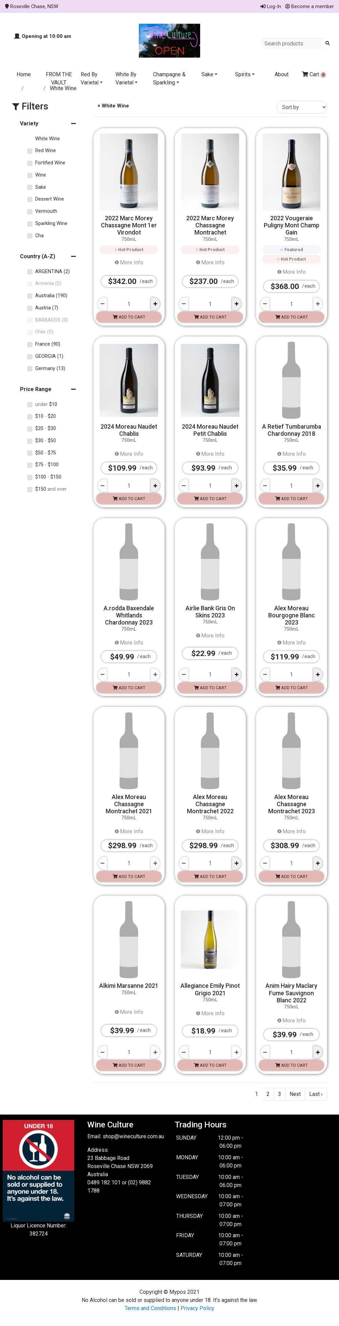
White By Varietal (125, 78)
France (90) (47, 344)
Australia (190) (51, 296)
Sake (207, 74)
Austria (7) (46, 308)
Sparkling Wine (51, 223)
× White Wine (112, 106)
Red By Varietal (90, 78)
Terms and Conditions (150, 1308)
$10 (46, 404)
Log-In (270, 6)
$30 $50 (45, 441)
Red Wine (45, 151)
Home (24, 74)
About (282, 74)
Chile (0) (44, 332)
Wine (40, 175)
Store (34, 88)
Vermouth (46, 211)
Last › (316, 1094)
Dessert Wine (49, 199)
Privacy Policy (197, 1308)
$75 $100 (47, 465)
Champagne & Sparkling (169, 78)
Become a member (309, 6)
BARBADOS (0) (51, 320)
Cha (39, 236)
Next (295, 1094)
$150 (51, 489)
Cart (314, 74)
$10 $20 (45, 416)
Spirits (243, 74)
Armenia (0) (48, 283)
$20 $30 (45, 428)
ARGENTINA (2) (52, 271)
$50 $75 (45, 453)
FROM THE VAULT (59, 78)
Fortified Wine (50, 163)
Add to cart (129, 317)
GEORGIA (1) (49, 356)
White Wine (47, 139)
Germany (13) (50, 368)
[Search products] (293, 43)
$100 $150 (48, 477)
